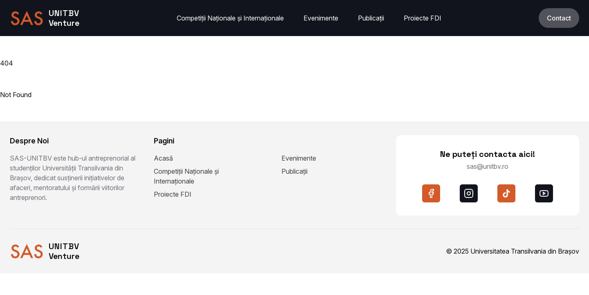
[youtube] (544, 193)
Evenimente (320, 18)
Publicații (371, 18)
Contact (559, 18)
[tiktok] (506, 193)
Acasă (163, 158)
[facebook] (431, 193)
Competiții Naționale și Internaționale (230, 18)
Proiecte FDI (422, 18)
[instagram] (469, 193)
